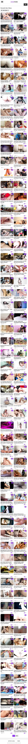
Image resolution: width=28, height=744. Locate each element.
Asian (14, 2)
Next (17, 735)
